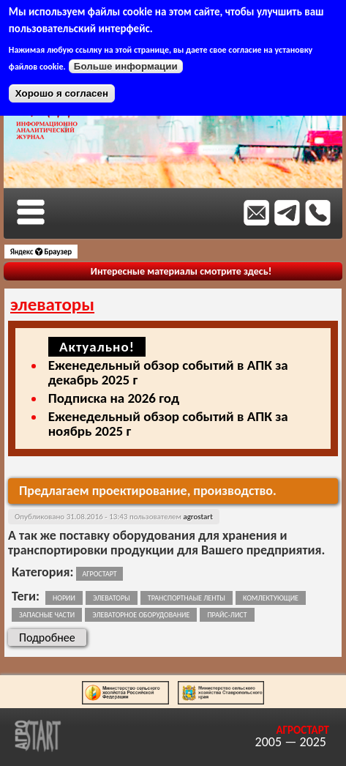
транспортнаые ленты (186, 598)
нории (64, 598)
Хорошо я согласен (61, 93)
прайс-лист (227, 615)
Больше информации (126, 66)
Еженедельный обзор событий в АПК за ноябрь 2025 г (168, 423)
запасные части (47, 615)
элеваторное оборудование (140, 615)
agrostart (197, 516)
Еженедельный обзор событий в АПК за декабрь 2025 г (168, 372)
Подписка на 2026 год (113, 398)
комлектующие (270, 598)
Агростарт (99, 574)
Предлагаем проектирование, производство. (148, 491)
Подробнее (52, 637)
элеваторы (111, 598)
